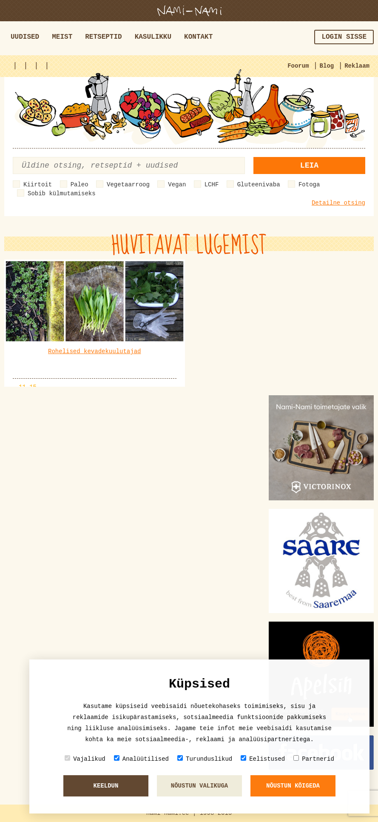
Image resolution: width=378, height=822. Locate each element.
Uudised (25, 37)
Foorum (298, 66)
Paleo (79, 184)
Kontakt (198, 37)
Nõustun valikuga (199, 785)
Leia (309, 165)
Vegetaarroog (128, 184)
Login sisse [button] (344, 37)
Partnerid (313, 758)
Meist (62, 37)
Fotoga (309, 184)
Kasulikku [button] (153, 37)
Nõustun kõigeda (293, 785)
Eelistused (263, 758)
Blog (327, 66)
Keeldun (106, 785)
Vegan (177, 184)
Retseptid (103, 37)
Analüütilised (141, 758)
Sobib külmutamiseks (62, 193)
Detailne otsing (338, 203)
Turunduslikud (204, 758)
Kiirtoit (37, 184)
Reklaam (356, 66)
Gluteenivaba (258, 184)
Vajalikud (85, 758)
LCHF (212, 184)
